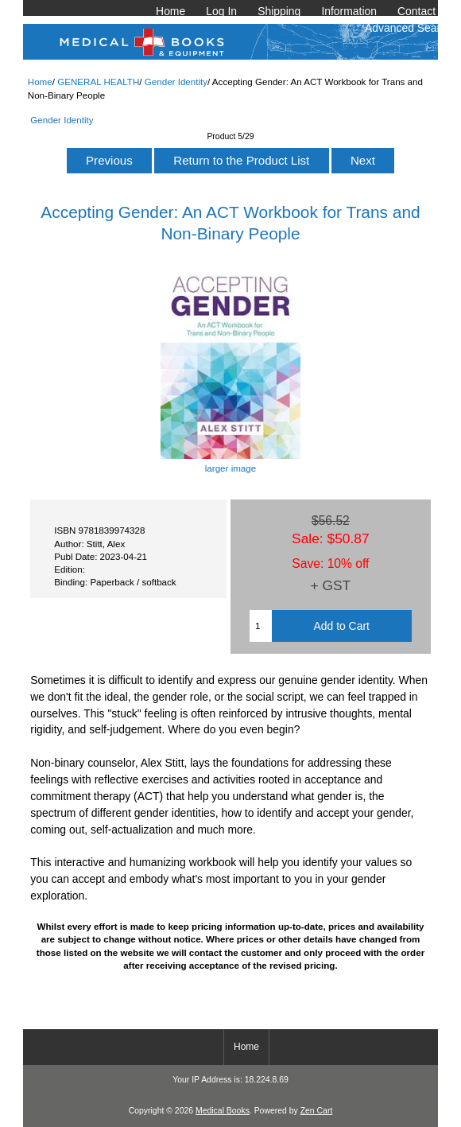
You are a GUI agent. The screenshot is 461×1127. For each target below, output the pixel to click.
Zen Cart (316, 1110)
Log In (221, 11)
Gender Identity (176, 81)
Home (170, 11)
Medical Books (223, 1110)
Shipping (279, 11)
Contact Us (424, 11)
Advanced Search (408, 27)
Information (349, 11)
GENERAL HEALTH (98, 81)
